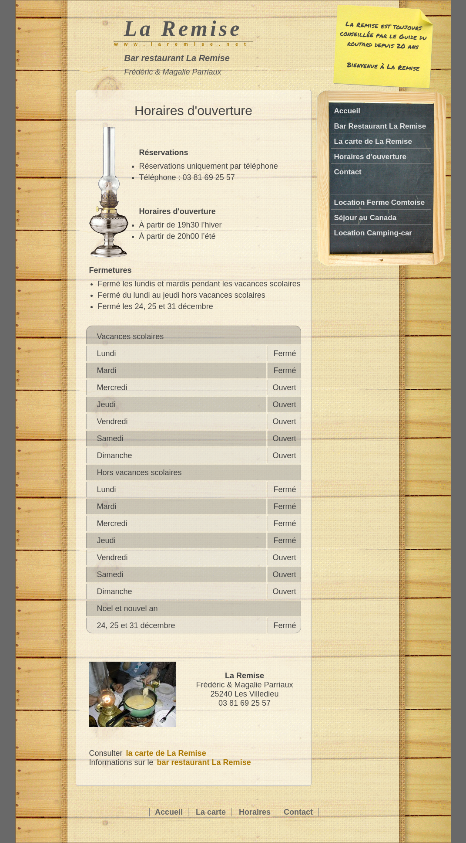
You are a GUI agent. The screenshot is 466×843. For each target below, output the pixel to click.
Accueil (347, 111)
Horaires (255, 812)
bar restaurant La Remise (204, 762)
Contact (348, 172)
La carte (211, 812)
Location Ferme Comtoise (379, 202)
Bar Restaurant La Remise (380, 126)
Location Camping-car (373, 233)
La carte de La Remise (373, 141)
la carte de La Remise (166, 753)
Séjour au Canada (365, 218)
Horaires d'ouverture (370, 157)
